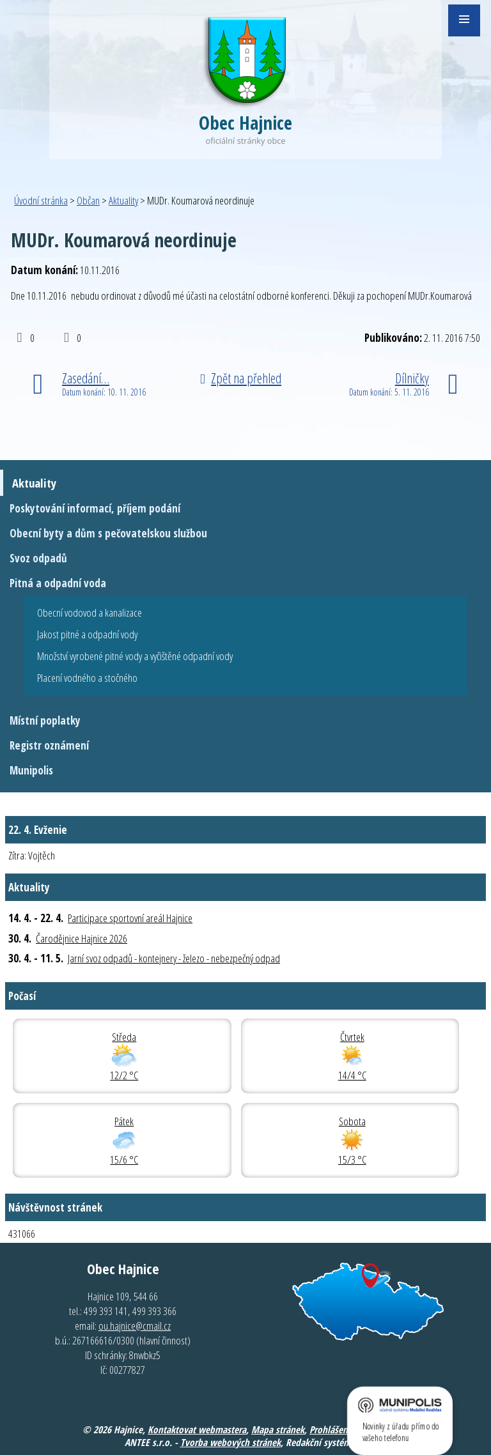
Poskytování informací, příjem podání (95, 508)
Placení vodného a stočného (87, 677)
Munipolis (31, 770)
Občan (88, 200)
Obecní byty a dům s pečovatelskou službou (108, 533)
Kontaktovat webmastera (197, 1429)
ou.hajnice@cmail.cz (134, 1325)
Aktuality (123, 200)
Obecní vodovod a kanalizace (89, 612)
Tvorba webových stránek (230, 1442)
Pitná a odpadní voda (58, 583)
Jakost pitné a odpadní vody (87, 634)
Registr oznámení (49, 745)
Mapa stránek (277, 1429)
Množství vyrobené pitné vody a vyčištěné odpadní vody (135, 656)
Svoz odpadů (38, 558)
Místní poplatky (45, 720)
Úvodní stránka (41, 200)
